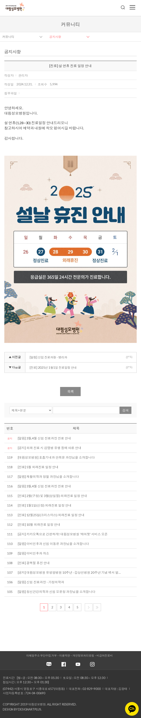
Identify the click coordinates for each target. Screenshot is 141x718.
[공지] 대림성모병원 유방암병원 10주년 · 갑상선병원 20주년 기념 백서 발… (69, 572)
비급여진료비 (104, 655)
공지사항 (55, 37)
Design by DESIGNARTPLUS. (22, 709)
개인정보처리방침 (83, 655)
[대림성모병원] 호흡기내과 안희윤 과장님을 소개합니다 (56, 457)
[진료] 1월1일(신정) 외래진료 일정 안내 (45, 505)
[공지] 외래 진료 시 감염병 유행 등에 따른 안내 (49, 448)
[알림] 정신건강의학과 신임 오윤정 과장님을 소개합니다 (56, 592)
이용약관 (64, 655)
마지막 (97, 607)
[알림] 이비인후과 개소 (33, 553)
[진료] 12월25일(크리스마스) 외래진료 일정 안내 (51, 515)
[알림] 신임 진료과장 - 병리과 (48, 357)
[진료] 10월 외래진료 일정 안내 (39, 524)
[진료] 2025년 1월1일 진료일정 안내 (53, 367)
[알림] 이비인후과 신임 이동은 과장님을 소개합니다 (53, 544)
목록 (70, 391)
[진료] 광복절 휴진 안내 (34, 563)
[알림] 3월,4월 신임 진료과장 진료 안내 (44, 438)
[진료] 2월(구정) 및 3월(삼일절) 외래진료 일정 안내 (52, 496)
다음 (89, 607)
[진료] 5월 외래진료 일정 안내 (38, 467)
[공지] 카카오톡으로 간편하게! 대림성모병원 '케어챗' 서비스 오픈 (63, 534)
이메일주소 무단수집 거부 (41, 655)
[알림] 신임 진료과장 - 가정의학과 (41, 582)
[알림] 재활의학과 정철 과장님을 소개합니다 (48, 477)
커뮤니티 (8, 37)
